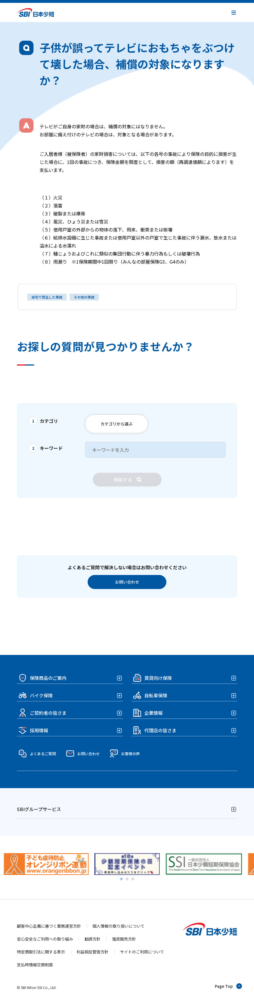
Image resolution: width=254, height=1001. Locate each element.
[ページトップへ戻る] (229, 986)
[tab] (121, 879)
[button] (233, 12)
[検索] (127, 479)
